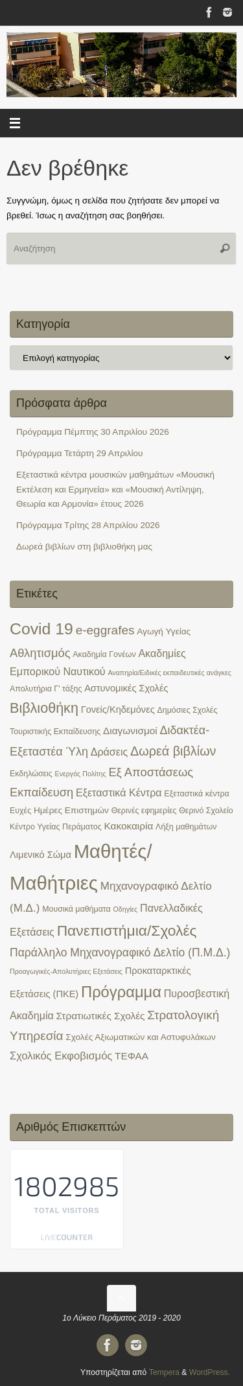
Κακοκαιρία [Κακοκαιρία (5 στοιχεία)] (128, 825)
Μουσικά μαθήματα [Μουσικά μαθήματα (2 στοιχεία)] (76, 909)
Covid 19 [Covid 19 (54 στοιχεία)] (41, 629)
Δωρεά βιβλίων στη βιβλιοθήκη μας (84, 546)
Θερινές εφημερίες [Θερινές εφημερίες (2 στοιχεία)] (144, 810)
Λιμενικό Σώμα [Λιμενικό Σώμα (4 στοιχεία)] (40, 854)
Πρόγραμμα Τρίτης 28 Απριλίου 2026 (88, 525)
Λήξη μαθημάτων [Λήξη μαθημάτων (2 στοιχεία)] (186, 826)
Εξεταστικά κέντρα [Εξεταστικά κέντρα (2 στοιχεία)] (196, 793)
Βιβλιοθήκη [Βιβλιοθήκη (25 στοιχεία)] (44, 708)
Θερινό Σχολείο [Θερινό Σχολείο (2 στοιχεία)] (206, 810)
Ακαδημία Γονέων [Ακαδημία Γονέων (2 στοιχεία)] (104, 654)
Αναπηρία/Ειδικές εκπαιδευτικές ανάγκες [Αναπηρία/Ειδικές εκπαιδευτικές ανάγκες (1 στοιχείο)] (169, 672)
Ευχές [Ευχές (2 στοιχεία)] (20, 810)
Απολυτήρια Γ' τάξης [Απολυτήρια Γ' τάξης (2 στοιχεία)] (46, 688)
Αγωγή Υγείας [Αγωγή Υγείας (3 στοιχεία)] (164, 631)
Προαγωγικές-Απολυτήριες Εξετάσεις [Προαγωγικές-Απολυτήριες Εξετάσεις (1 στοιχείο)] (66, 971)
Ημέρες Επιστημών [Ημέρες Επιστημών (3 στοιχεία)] (71, 810)
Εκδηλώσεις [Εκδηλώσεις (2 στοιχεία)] (31, 773)
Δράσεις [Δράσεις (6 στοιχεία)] (109, 751)
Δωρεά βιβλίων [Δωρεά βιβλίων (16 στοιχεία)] (173, 751)
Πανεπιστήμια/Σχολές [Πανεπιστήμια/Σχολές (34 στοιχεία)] (127, 930)
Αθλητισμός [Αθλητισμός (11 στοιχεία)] (40, 653)
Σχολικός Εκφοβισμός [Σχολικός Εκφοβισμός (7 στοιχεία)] (61, 1056)
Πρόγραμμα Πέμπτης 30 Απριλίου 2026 (92, 432)
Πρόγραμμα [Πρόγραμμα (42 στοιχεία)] (121, 992)
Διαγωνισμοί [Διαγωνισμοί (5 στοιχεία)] (130, 730)
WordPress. (209, 1372)
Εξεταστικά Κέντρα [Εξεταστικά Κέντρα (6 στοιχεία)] (119, 792)
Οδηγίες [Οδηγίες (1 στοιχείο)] (125, 909)
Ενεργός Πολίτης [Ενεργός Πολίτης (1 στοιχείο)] (80, 774)
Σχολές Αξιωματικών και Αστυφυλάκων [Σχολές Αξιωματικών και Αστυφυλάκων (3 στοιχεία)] (140, 1037)
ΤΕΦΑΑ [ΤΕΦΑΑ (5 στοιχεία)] (131, 1055)
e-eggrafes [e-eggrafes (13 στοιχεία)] (105, 630)
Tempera (164, 1372)
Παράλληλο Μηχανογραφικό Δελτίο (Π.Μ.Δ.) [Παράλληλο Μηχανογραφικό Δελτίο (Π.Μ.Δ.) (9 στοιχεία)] (120, 952)
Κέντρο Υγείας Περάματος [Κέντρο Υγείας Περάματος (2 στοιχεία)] (56, 826)
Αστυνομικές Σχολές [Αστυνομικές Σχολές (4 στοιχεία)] (126, 688)
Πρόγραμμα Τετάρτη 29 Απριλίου (79, 453)
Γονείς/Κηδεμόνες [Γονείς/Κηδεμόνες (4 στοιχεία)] (118, 709)
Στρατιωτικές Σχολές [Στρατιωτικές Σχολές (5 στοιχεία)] (100, 1015)
